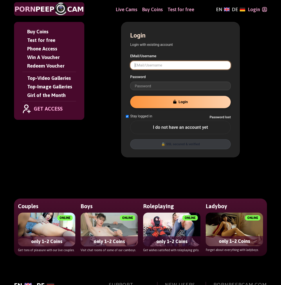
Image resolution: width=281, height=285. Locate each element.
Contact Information (129, 261)
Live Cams (126, 9)
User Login (119, 229)
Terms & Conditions (128, 254)
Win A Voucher (43, 57)
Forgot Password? (126, 236)
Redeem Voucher (46, 66)
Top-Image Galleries (49, 87)
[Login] (257, 9)
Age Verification (124, 268)
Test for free (41, 40)
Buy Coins (38, 31)
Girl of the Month (46, 95)
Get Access (176, 229)
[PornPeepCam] (49, 9)
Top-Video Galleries (49, 78)
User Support (122, 248)
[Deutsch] (238, 9)
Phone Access (42, 49)
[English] (222, 9)
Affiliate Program (230, 254)
